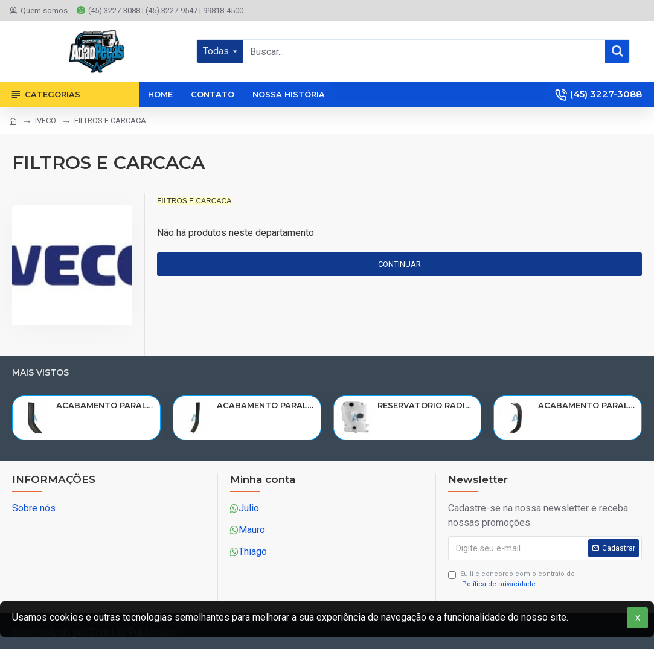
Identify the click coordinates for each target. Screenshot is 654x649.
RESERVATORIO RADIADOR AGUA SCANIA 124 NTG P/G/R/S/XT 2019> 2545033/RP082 (426, 405)
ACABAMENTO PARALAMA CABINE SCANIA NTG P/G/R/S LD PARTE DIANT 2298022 (587, 405)
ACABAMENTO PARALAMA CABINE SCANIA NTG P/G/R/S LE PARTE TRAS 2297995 (105, 405)
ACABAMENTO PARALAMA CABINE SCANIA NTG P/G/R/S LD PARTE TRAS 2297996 (266, 405)
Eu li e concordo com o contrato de (511, 579)
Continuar (399, 264)
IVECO (45, 120)
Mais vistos (40, 373)
